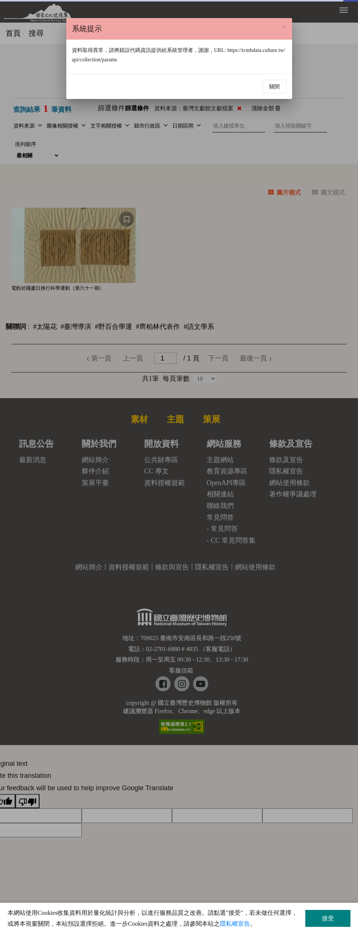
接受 (328, 918)
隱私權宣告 (235, 923)
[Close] (284, 26)
